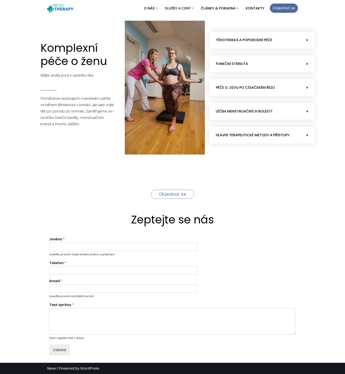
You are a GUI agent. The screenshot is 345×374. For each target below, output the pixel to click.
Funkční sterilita (232, 63)
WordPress (89, 368)
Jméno (57, 239)
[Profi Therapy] (60, 8)
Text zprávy (61, 305)
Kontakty (255, 8)
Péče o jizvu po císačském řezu (245, 87)
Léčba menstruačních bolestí (244, 111)
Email (55, 281)
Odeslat (59, 349)
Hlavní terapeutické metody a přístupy (253, 135)
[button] (157, 8)
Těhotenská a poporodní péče (244, 39)
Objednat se (283, 8)
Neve (51, 368)
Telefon (57, 263)
